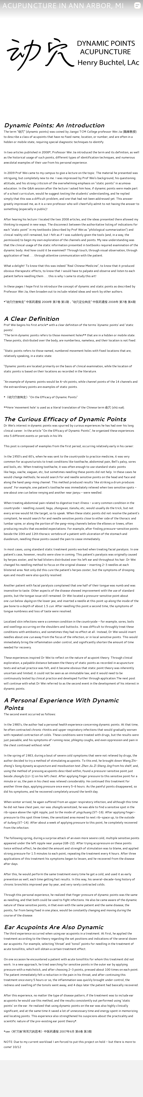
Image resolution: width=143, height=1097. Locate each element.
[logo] (63, 5)
